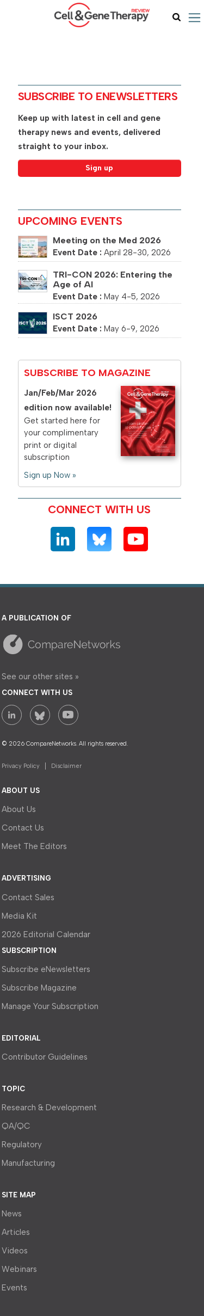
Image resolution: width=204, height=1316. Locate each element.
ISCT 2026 (75, 316)
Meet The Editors (34, 846)
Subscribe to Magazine (87, 373)
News (12, 1214)
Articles (16, 1232)
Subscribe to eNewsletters (98, 96)
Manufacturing (28, 1163)
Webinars (19, 1269)
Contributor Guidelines (45, 1057)
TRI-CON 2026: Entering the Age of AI (112, 279)
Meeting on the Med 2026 (107, 240)
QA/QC (16, 1126)
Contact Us (23, 828)
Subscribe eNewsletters (46, 969)
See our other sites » (40, 676)
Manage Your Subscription (50, 1006)
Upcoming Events (70, 220)
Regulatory (22, 1144)
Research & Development (49, 1107)
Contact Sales (28, 897)
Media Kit (19, 916)
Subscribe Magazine (39, 988)
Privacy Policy (21, 766)
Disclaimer (66, 766)
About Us (19, 809)
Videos (15, 1251)
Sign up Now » (50, 475)
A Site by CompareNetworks (97, 643)
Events (14, 1288)
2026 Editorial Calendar (46, 934)
